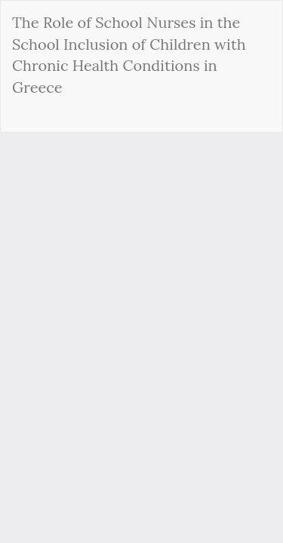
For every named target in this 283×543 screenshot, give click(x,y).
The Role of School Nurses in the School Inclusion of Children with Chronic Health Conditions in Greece (129, 55)
